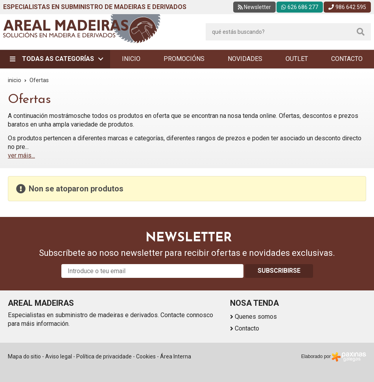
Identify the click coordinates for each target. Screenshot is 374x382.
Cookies (146, 356)
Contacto (247, 328)
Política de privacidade (104, 356)
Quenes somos (256, 316)
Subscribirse (279, 270)
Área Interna (175, 356)
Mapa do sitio (24, 356)
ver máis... (21, 155)
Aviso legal (58, 356)
